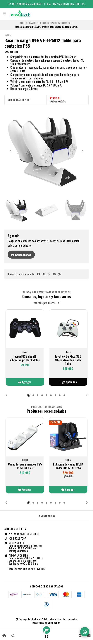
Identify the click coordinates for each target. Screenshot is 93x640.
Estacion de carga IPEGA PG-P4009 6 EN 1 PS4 (68, 466)
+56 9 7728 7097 (15, 538)
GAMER (32, 23)
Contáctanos (21, 255)
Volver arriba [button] (46, 516)
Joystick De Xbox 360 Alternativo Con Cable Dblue (68, 360)
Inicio (22, 23)
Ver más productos (46, 303)
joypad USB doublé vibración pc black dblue (25, 358)
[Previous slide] (10, 151)
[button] (59, 274)
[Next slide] (83, 151)
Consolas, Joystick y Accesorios (55, 23)
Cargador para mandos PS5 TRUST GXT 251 (25, 466)
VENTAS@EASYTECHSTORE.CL (21, 534)
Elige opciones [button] (68, 382)
